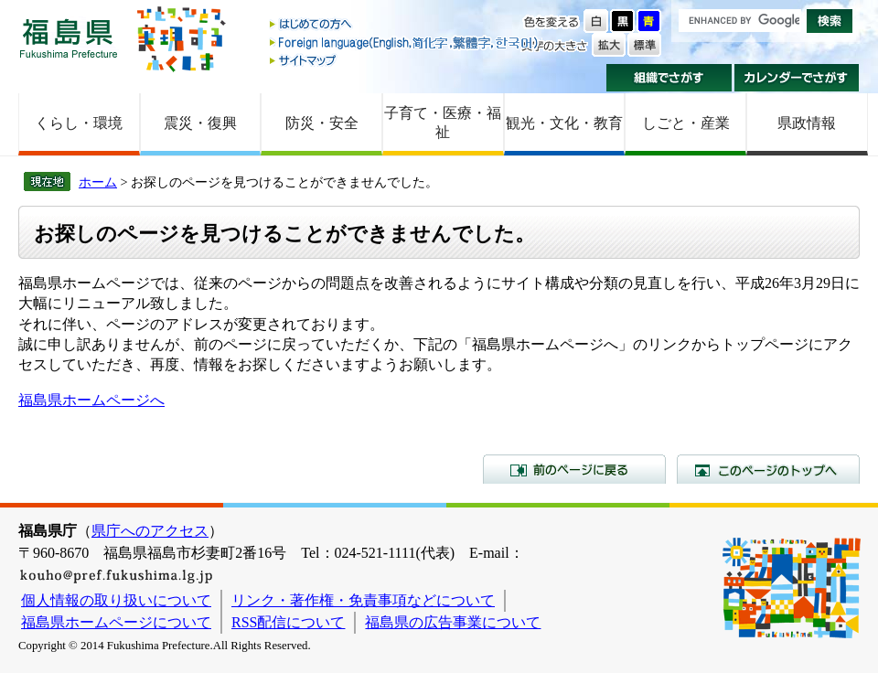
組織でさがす (669, 77)
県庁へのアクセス (150, 531)
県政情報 (806, 123)
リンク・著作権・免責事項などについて (363, 600)
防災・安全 (322, 123)
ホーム (98, 182)
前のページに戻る (574, 469)
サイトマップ (405, 60)
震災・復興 (200, 123)
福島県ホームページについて (116, 622)
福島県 (68, 37)
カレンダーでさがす (797, 77)
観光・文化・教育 (564, 123)
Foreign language (405, 42)
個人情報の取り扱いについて (116, 600)
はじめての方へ (405, 25)
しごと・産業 (686, 123)
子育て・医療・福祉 (442, 122)
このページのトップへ (768, 469)
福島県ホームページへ (91, 400)
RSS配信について (288, 622)
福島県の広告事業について (453, 622)
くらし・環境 (79, 123)
